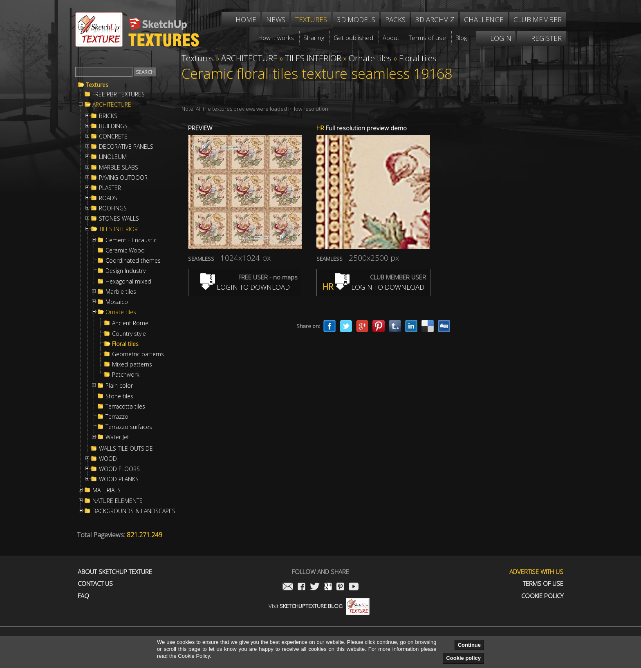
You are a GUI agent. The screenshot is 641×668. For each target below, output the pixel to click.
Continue (469, 645)
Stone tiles (119, 396)
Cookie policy (463, 658)
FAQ (83, 596)
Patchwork (125, 374)
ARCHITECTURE (111, 104)
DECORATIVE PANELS (126, 146)
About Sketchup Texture (115, 572)
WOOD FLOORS (119, 469)
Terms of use (543, 584)
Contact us (95, 584)
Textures (97, 85)
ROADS (108, 198)
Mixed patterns (132, 364)
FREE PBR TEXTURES (118, 94)
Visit (319, 606)
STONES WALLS (119, 218)
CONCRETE (113, 136)
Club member (537, 19)
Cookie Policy (542, 596)
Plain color (119, 385)
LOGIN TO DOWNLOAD (245, 287)
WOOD (108, 458)
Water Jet (117, 437)
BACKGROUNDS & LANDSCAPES (133, 511)
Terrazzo (116, 416)
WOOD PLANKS (119, 479)
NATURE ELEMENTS (117, 501)
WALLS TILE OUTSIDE (126, 448)
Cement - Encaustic (131, 240)
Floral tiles (125, 344)
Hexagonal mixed (128, 281)
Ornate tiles (120, 312)
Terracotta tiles (125, 406)
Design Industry (125, 271)
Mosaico (116, 302)
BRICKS (108, 116)
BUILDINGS (113, 126)
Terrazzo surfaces (128, 427)
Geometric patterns (138, 354)
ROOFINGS (113, 208)
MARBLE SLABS (118, 167)
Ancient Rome (130, 323)
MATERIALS (106, 490)
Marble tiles (120, 291)
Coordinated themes (133, 260)
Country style (129, 333)
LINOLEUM (113, 157)
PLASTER (110, 188)
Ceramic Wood (125, 250)
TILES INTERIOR (118, 229)
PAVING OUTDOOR (123, 177)
